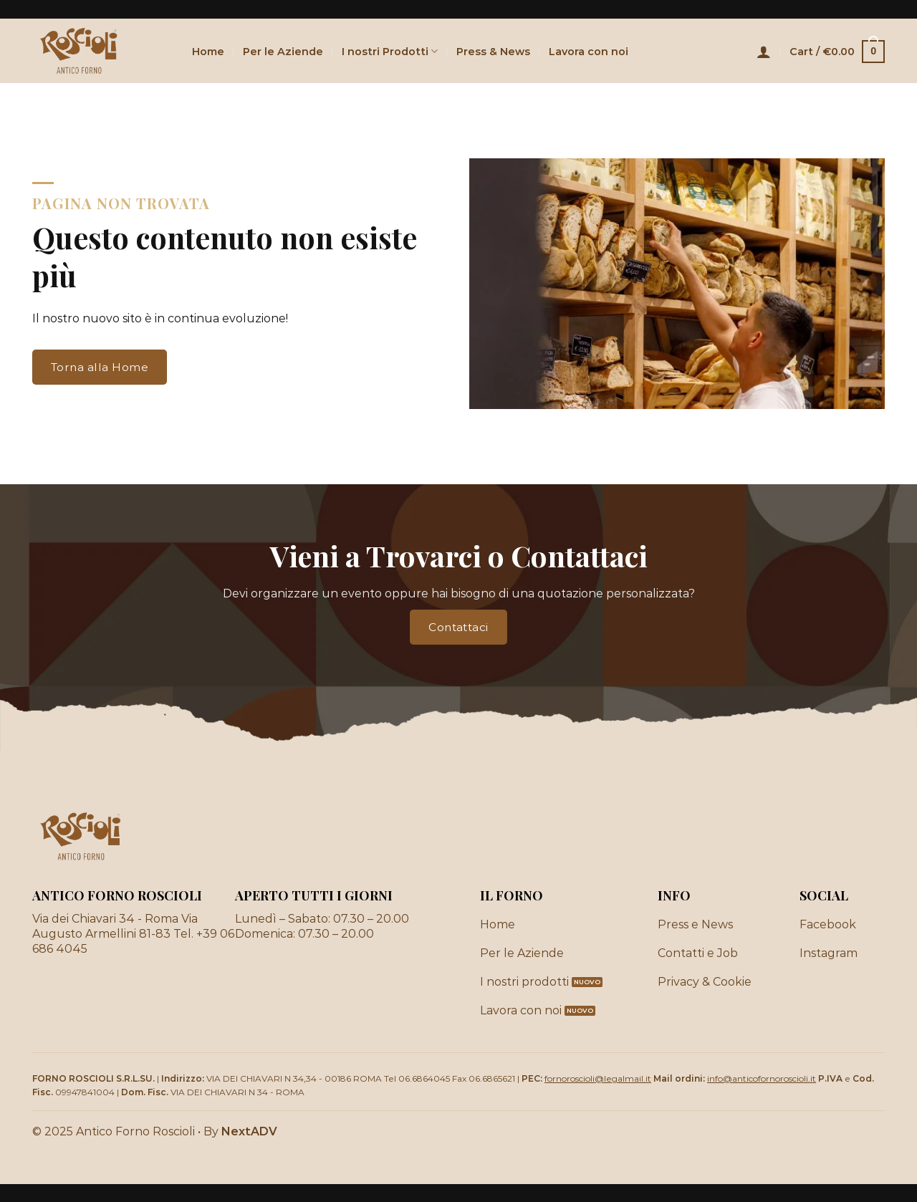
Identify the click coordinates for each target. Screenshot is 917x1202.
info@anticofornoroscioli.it (761, 1078)
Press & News (493, 51)
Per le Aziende (283, 51)
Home (208, 51)
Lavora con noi (588, 51)
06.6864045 (424, 1078)
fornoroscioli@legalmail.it (597, 1078)
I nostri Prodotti (390, 51)
